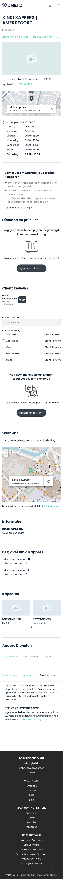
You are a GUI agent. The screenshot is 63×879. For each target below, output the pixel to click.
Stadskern (8, 30)
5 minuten (31, 790)
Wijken (47, 656)
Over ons (31, 786)
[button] (30, 470)
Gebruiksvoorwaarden (31, 768)
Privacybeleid (31, 763)
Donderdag (12, 145)
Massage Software (31, 863)
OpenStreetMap (44, 501)
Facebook (31, 813)
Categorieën (30, 656)
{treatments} (10, 656)
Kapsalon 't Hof (12, 618)
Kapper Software (31, 858)
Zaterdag (12, 154)
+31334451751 (25, 84)
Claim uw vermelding (29, 719)
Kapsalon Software (31, 840)
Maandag (11, 131)
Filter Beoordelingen (10, 317)
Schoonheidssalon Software (31, 854)
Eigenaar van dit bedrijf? (18, 207)
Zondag (10, 126)
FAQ (31, 795)
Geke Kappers (42, 618)
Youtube (31, 822)
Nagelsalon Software (31, 849)
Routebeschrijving (51, 506)
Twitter (31, 817)
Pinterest (31, 827)
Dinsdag (11, 135)
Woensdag (12, 140)
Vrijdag (10, 149)
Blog (31, 799)
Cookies (31, 772)
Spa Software (31, 844)
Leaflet (31, 501)
